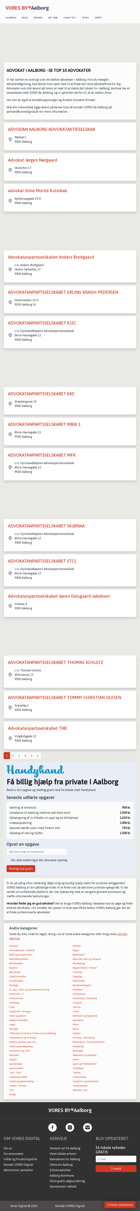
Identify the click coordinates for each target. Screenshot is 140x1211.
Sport (85, 17)
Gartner (77, 1007)
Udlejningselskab (18, 1077)
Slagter (13, 1059)
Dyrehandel (79, 981)
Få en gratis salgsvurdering (67, 1181)
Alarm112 (11, 17)
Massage (13, 1029)
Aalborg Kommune (62, 1175)
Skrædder (14, 1055)
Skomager (78, 1050)
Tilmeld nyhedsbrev (120, 1204)
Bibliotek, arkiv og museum (87, 959)
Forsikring (14, 1002)
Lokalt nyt (70, 17)
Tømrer (77, 1072)
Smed (76, 1059)
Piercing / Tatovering (84, 1037)
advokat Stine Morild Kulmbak (37, 190)
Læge (12, 1024)
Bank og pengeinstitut (20, 954)
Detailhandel (16, 981)
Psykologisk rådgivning (21, 1046)
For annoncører (14, 1153)
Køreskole (78, 1020)
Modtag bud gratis (21, 868)
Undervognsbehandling (21, 1081)
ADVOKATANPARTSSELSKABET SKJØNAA (46, 525)
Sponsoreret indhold (63, 1186)
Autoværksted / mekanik (22, 950)
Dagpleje (78, 976)
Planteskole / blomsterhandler (89, 1042)
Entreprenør (79, 994)
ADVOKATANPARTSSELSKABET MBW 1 (44, 424)
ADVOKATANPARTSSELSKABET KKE (41, 393)
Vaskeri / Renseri (17, 1085)
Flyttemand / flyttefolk (85, 998)
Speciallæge (15, 1063)
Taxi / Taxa (15, 1072)
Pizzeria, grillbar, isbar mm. (23, 1042)
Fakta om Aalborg (61, 1164)
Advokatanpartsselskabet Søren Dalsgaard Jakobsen (59, 596)
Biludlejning (79, 963)
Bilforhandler (16, 963)
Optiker (77, 1033)
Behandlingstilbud (18, 959)
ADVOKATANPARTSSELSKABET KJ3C (42, 322)
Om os (8, 1148)
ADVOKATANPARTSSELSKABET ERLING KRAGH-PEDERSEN (63, 292)
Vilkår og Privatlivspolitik (20, 1159)
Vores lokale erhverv (63, 1153)
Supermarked (16, 1068)
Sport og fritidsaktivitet (85, 1063)
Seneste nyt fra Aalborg (65, 1148)
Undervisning (79, 1077)
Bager (76, 950)
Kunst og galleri (17, 1015)
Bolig (25, 17)
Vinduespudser (80, 1085)
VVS (11, 1090)
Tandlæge (78, 1068)
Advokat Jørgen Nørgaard (32, 160)
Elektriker (78, 989)
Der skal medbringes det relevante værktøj (39, 860)
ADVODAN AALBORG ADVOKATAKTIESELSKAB (51, 129)
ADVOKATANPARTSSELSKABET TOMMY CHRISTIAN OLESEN (64, 697)
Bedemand (78, 954)
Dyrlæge (13, 985)
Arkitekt (77, 946)
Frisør (12, 1007)
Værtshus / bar (80, 1090)
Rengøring (78, 1046)
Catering (77, 972)
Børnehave (15, 972)
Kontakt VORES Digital (18, 1164)
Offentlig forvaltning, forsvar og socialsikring (32, 1033)
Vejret (98, 17)
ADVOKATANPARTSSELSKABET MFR (41, 455)
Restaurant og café (19, 1050)
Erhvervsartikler (60, 1170)
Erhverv (38, 17)
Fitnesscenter (16, 998)
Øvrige (12, 1094)
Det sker (53, 17)
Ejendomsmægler (82, 985)
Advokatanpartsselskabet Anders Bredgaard (51, 257)
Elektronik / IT (16, 994)
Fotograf (77, 1002)
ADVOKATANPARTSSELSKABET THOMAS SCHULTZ (55, 662)
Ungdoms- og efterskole (86, 1081)
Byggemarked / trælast (85, 967)
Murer (76, 1029)
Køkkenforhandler (18, 1020)
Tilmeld (116, 1168)
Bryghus (13, 967)
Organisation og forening (22, 1037)
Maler (76, 1024)
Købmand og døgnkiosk (85, 1015)
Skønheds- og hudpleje (85, 1055)
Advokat (13, 946)
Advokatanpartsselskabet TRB (37, 728)
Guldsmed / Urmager (20, 1011)
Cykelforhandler (17, 976)
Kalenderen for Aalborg (65, 1159)
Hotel (76, 1011)
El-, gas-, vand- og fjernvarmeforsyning (29, 989)
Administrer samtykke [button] (18, 1170)
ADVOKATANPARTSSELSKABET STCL (42, 561)
